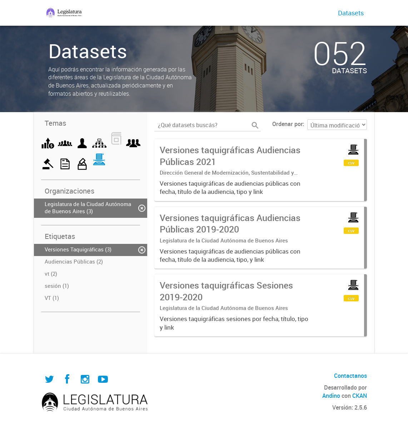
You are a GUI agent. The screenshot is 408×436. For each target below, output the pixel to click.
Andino (331, 396)
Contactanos (350, 376)
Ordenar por (287, 123)
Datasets (351, 13)
